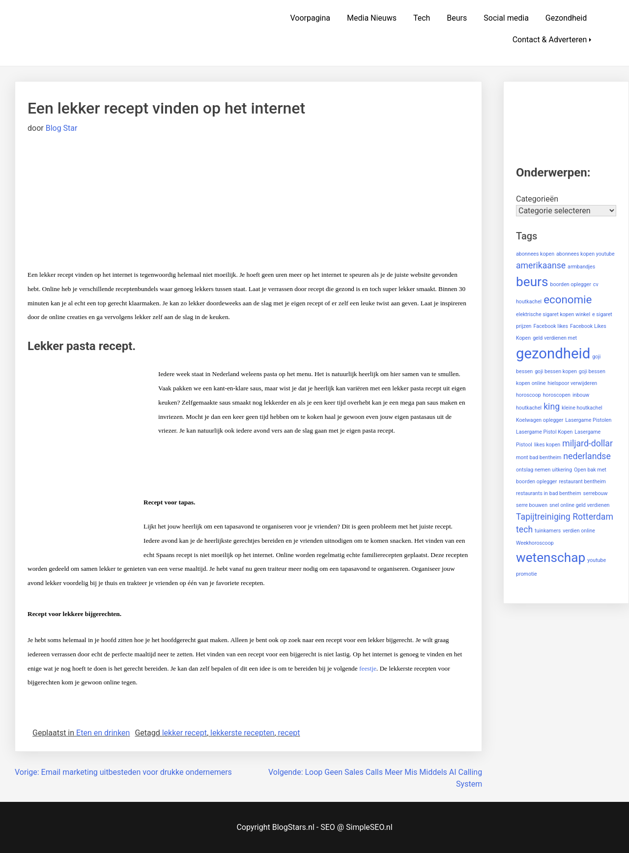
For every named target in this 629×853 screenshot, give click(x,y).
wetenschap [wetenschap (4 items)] (550, 557)
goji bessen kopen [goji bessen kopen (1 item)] (556, 371)
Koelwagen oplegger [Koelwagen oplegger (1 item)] (539, 420)
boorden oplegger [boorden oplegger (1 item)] (570, 284)
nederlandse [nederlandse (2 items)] (587, 456)
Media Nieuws (372, 18)
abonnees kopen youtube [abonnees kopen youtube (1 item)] (585, 254)
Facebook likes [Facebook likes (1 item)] (550, 326)
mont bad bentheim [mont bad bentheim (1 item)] (538, 457)
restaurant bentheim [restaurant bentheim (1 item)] (582, 481)
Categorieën (537, 199)
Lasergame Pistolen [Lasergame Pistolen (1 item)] (588, 420)
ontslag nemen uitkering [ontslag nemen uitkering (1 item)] (544, 470)
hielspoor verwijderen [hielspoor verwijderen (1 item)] (572, 383)
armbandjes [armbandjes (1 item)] (581, 267)
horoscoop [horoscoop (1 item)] (528, 395)
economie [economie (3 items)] (567, 299)
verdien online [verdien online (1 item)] (579, 531)
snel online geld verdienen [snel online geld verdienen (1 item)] (579, 505)
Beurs (457, 18)
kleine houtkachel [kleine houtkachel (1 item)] (582, 408)
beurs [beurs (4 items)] (532, 281)
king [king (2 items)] (551, 407)
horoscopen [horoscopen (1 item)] (557, 395)
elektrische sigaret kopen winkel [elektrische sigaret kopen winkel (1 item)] (553, 314)
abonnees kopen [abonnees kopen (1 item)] (535, 254)
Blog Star (62, 128)
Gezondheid (566, 18)
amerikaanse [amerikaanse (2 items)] (541, 265)
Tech (421, 18)
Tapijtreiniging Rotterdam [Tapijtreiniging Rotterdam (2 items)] (564, 517)
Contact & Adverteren (550, 39)
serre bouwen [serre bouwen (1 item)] (531, 505)
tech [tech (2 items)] (524, 529)
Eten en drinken (103, 732)
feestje (367, 668)
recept (289, 732)
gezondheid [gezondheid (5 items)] (553, 353)
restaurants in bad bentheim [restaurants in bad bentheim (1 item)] (548, 493)
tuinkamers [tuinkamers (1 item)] (548, 531)
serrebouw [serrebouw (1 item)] (595, 493)
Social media (506, 18)
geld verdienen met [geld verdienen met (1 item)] (555, 338)
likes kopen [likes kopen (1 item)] (547, 444)
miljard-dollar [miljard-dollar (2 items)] (587, 443)
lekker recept (184, 732)
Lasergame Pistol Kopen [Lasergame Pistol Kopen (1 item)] (544, 432)
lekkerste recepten (242, 732)
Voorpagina (310, 18)
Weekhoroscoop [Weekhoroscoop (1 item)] (535, 543)
